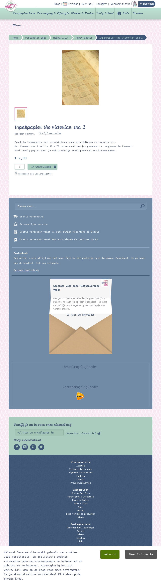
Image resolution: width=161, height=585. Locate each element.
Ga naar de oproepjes (81, 314)
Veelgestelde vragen (80, 469)
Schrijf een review (50, 133)
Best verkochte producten (80, 514)
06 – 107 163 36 (81, 558)
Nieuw (17, 25)
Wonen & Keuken (82, 13)
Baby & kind (105, 13)
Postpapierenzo (80, 524)
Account (80, 465)
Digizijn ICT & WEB (138, 581)
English (80, 476)
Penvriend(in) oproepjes (80, 527)
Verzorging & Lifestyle (53, 13)
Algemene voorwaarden (81, 472)
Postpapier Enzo (24, 13)
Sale (126, 13)
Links (81, 541)
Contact (80, 479)
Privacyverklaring (80, 483)
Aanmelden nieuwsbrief (81, 433)
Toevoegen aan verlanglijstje (35, 174)
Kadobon (80, 538)
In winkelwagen (41, 166)
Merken (138, 13)
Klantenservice (80, 462)
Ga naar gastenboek (26, 270)
